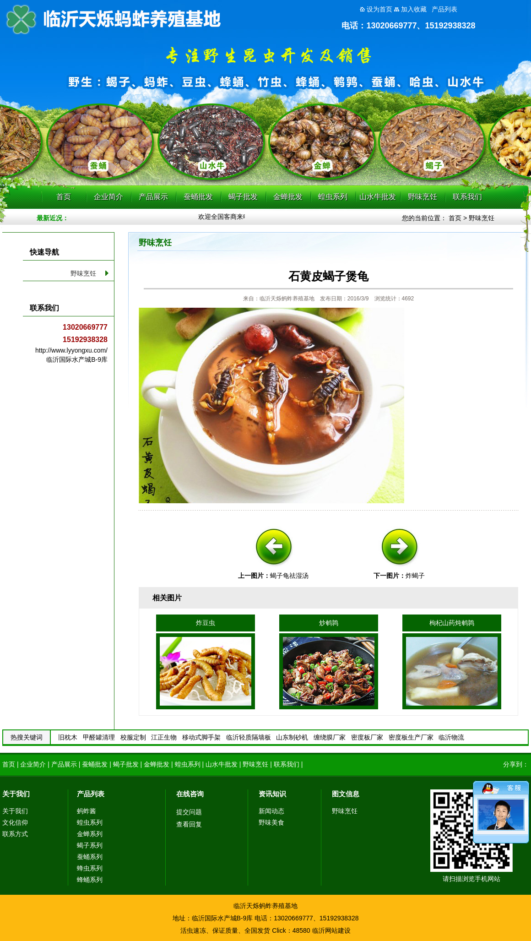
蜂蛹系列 (90, 879)
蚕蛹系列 (90, 856)
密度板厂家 (367, 737)
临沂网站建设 (331, 930)
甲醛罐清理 (99, 737)
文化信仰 (15, 822)
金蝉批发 (288, 197)
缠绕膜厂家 (330, 737)
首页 (63, 197)
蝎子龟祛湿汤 (289, 575)
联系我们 (467, 197)
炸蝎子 (415, 575)
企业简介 (108, 197)
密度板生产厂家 (411, 737)
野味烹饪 (422, 197)
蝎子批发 (243, 197)
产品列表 (90, 794)
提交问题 (189, 812)
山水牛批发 (377, 197)
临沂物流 (451, 737)
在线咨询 (190, 794)
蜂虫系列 (90, 868)
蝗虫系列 (332, 197)
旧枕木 (67, 737)
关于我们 (16, 794)
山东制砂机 (292, 737)
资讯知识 (272, 794)
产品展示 (153, 197)
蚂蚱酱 (86, 811)
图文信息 (345, 794)
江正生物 (164, 737)
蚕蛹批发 (198, 197)
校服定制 (133, 737)
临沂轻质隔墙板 (248, 737)
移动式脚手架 (201, 737)
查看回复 (189, 824)
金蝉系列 (90, 834)
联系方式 (15, 834)
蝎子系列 (90, 845)
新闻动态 (271, 811)
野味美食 (271, 822)
